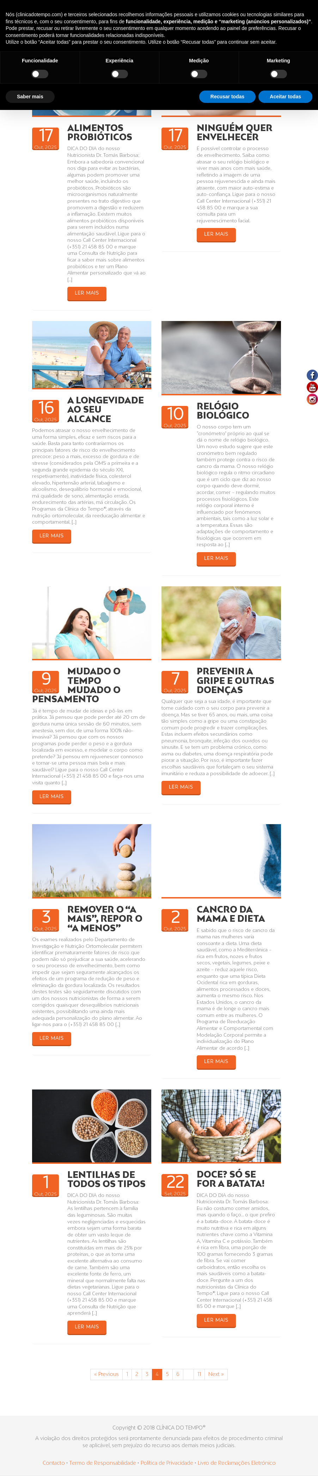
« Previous (106, 1374)
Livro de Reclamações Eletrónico (237, 1463)
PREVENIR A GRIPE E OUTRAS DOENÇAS (235, 681)
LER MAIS (87, 293)
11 (199, 1374)
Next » (216, 1374)
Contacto (54, 1463)
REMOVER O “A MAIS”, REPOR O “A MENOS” (104, 919)
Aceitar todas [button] (285, 96)
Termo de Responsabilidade (103, 1463)
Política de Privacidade (167, 1463)
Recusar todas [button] (227, 96)
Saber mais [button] (30, 96)
